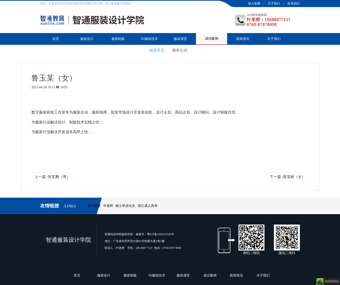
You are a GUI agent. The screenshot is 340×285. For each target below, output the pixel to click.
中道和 (108, 206)
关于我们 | (277, 3)
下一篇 (288, 177)
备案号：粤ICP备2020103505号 (155, 234)
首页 (55, 39)
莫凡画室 (94, 206)
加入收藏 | (257, 3)
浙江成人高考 (147, 206)
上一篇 (52, 177)
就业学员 (156, 50)
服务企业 (179, 50)
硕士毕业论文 (125, 206)
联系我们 (294, 3)
